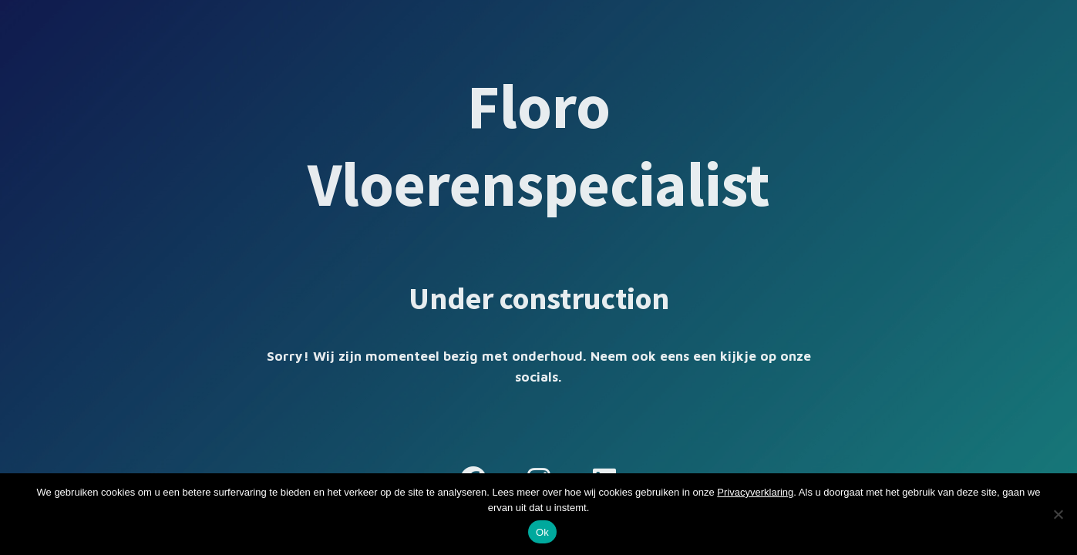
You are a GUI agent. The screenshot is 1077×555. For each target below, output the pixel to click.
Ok (542, 532)
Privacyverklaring (755, 492)
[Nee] (1057, 514)
